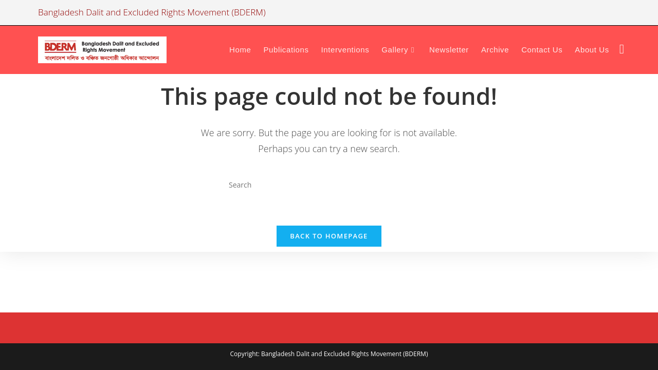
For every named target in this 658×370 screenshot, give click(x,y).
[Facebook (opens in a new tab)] (621, 48)
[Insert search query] (329, 184)
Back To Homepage (329, 235)
